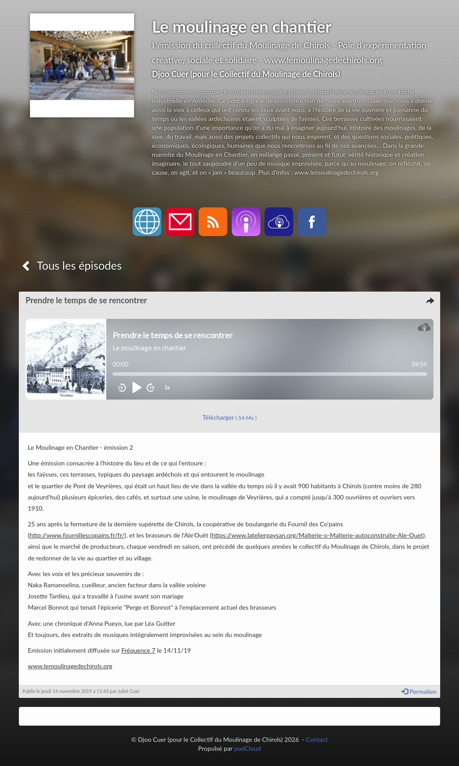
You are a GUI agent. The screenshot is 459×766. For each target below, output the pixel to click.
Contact (317, 739)
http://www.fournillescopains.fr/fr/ (77, 535)
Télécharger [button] (230, 417)
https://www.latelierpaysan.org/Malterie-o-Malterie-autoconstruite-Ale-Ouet (317, 535)
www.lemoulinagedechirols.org (70, 666)
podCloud (247, 748)
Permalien (419, 691)
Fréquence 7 (138, 650)
